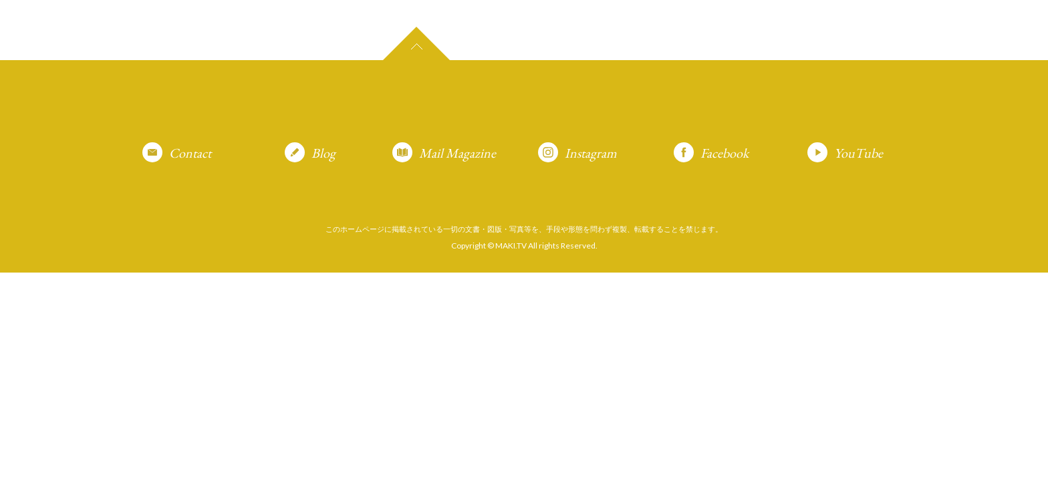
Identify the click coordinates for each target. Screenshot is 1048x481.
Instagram (591, 153)
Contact (190, 153)
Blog (323, 153)
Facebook (724, 153)
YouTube (858, 153)
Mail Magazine (457, 153)
